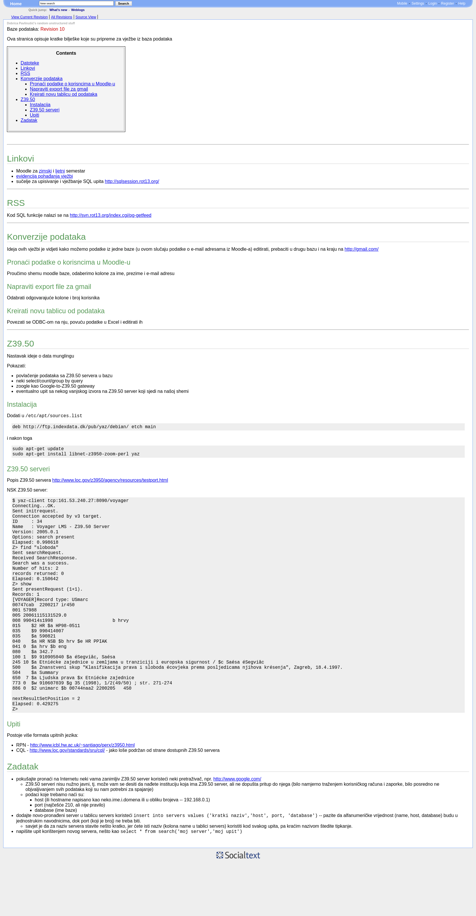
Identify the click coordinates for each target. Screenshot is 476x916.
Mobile (402, 3)
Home (16, 3)
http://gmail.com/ (361, 249)
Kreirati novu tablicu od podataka (63, 94)
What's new (58, 10)
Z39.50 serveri (44, 109)
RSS (25, 73)
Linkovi (28, 68)
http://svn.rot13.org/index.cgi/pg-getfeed (110, 215)
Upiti (34, 115)
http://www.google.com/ (237, 830)
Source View (86, 17)
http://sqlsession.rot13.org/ (132, 181)
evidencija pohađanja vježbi (44, 176)
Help (462, 3)
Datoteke (30, 63)
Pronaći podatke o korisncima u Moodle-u (72, 83)
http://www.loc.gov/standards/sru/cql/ (67, 802)
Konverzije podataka (42, 78)
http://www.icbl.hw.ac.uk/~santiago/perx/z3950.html (82, 796)
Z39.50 (28, 99)
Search (123, 3)
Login (432, 3)
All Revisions (61, 17)
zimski (45, 170)
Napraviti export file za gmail (59, 89)
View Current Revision (29, 17)
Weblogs (77, 10)
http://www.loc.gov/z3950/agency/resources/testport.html (110, 484)
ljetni (60, 170)
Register (447, 3)
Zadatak (29, 120)
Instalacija (40, 104)
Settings (417, 3)
